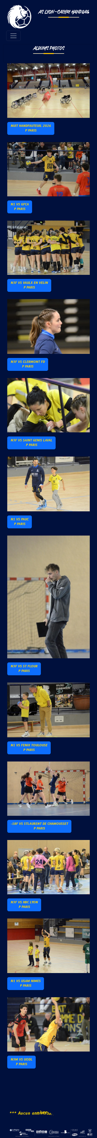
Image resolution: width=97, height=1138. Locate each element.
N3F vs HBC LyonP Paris (24, 904)
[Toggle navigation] (13, 36)
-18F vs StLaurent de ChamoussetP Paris (39, 826)
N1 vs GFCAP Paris (20, 206)
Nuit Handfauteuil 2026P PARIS (31, 128)
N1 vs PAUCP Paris (19, 521)
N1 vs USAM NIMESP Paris (26, 983)
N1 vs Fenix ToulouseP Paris (29, 747)
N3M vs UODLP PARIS (21, 1061)
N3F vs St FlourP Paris (24, 668)
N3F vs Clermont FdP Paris (28, 364)
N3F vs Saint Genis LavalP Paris (31, 442)
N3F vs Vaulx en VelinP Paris (29, 285)
